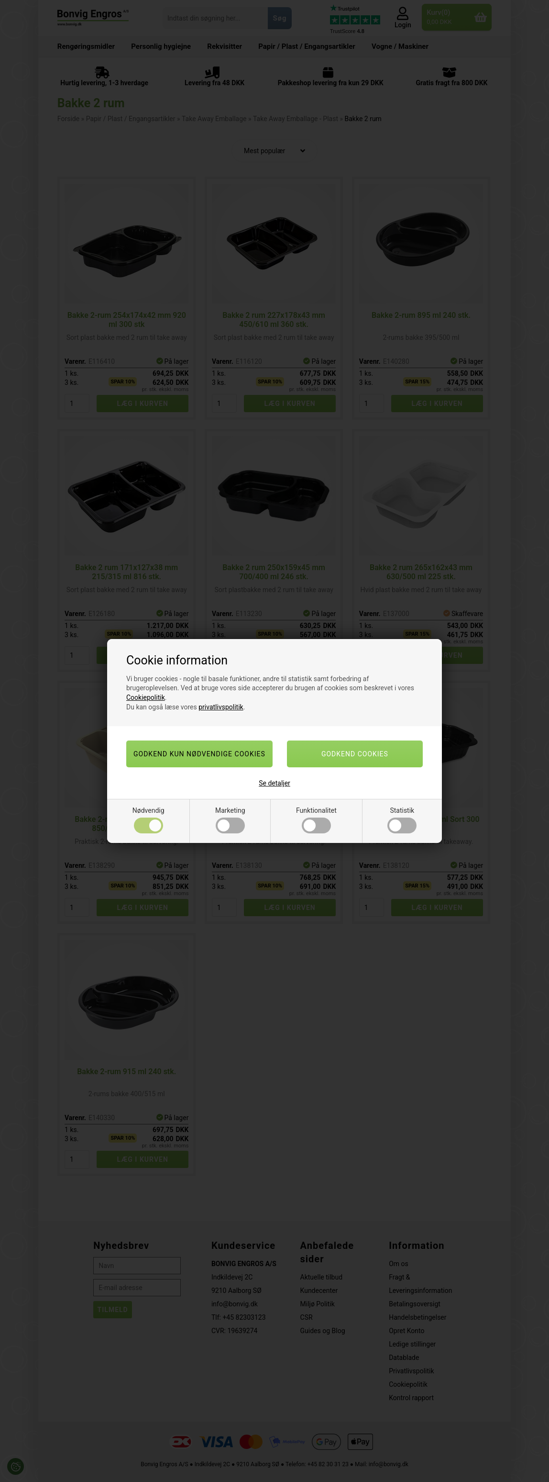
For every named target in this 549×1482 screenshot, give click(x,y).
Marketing (230, 820)
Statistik (402, 820)
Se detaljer (274, 783)
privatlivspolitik (220, 707)
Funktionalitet (316, 820)
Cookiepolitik (145, 697)
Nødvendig (148, 820)
